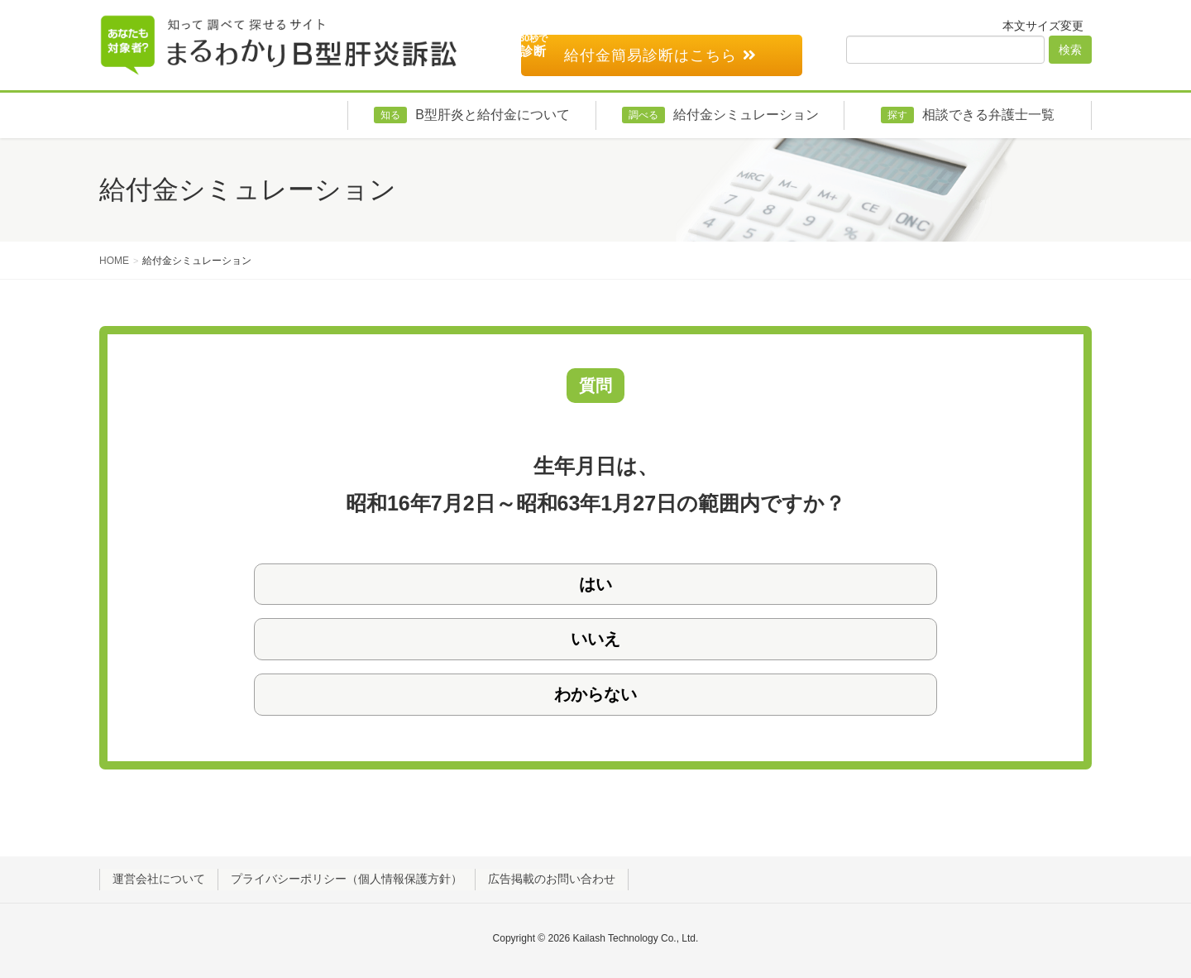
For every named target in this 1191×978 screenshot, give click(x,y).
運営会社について (158, 878)
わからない (595, 694)
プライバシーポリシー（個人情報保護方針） (346, 878)
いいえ (595, 639)
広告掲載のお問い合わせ (551, 878)
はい (595, 584)
